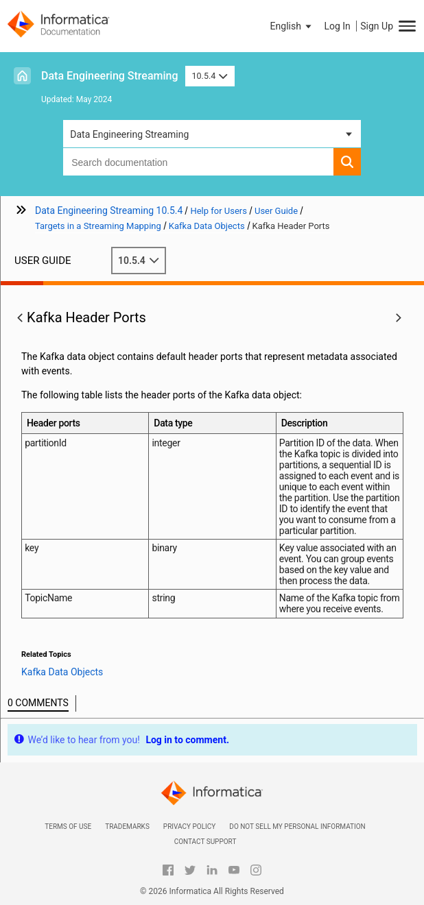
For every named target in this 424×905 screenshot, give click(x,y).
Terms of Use (68, 826)
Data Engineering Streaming (109, 75)
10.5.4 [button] (210, 76)
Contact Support (205, 841)
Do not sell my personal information (297, 826)
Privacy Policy (189, 826)
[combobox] (198, 162)
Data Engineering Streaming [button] (129, 134)
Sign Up (376, 26)
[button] (292, 26)
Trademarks (127, 826)
